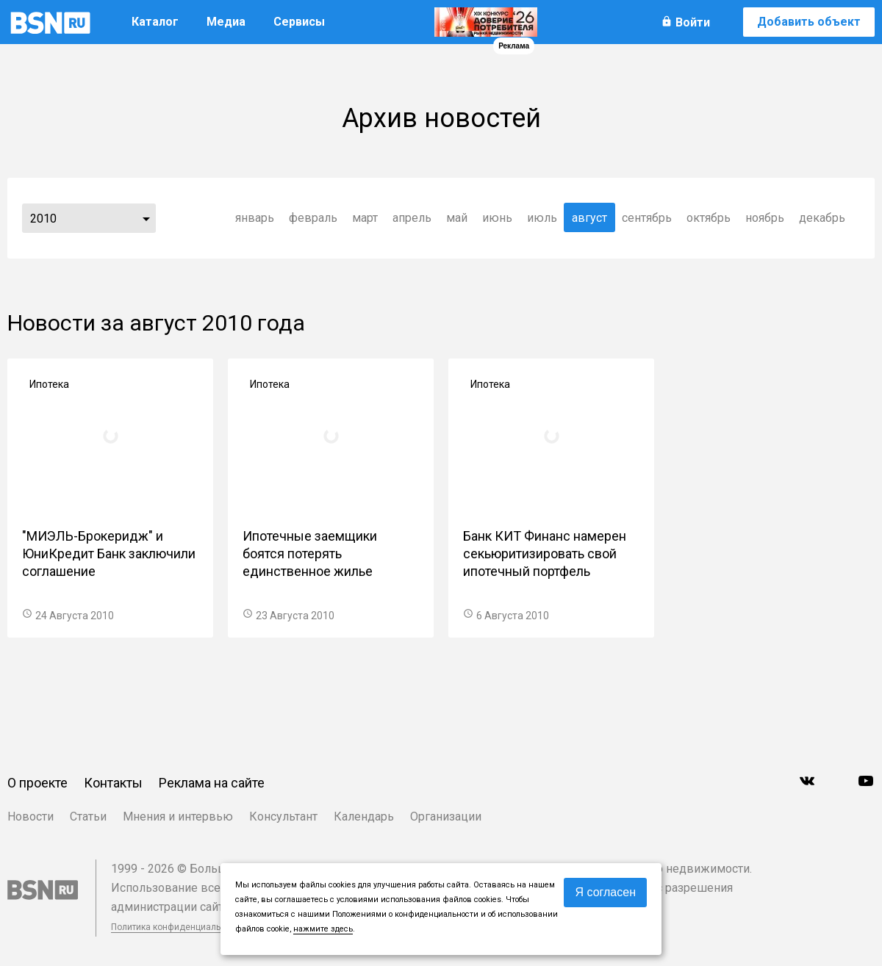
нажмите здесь (323, 929)
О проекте (37, 782)
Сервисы (299, 22)
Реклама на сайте (212, 782)
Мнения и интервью (178, 816)
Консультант (283, 816)
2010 (43, 219)
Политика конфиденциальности (178, 927)
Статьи (88, 816)
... (146, 218)
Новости (30, 816)
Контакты (113, 782)
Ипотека (49, 384)
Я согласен (605, 892)
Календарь (364, 816)
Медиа (226, 22)
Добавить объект (809, 22)
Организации (445, 816)
